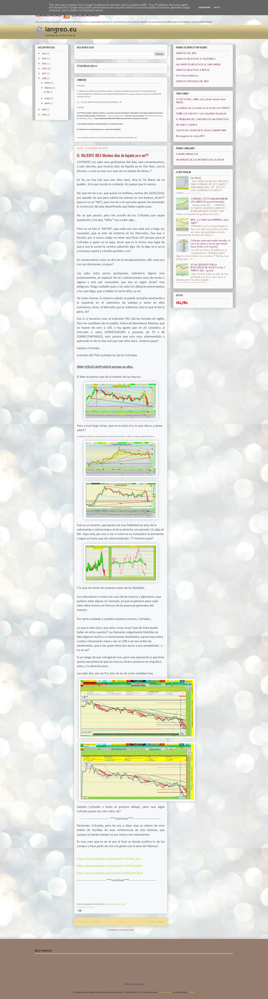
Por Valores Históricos (187, 75)
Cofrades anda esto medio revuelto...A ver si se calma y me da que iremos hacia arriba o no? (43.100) (210, 243)
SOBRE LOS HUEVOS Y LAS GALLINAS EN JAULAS (201, 113)
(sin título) (196, 177)
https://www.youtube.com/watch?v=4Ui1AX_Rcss (109, 859)
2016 (44, 68)
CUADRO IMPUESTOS (187, 154)
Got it (217, 7)
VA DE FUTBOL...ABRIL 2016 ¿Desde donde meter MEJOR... (201, 101)
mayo (48, 98)
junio (47, 103)
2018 (44, 78)
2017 (44, 73)
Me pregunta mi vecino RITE (190, 136)
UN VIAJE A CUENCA (186, 124)
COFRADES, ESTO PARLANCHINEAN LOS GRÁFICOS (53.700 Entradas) (209, 200)
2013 (44, 53)
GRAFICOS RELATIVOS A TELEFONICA (195, 58)
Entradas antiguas (156, 922)
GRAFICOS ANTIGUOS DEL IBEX (192, 81)
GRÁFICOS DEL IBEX (186, 53)
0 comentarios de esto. (86, 907)
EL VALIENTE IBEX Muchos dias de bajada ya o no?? (113, 155)
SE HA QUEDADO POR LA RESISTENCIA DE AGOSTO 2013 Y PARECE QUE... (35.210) (208, 267)
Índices (127, 984)
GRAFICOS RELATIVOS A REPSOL (193, 70)
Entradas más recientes (88, 922)
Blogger (192, 992)
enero (48, 82)
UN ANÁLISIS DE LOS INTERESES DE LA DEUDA (200, 159)
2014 (44, 58)
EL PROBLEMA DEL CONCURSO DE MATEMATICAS (202, 119)
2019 (44, 109)
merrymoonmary (165, 992)
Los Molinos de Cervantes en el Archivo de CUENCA (203, 108)
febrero (49, 87)
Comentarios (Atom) (126, 930)
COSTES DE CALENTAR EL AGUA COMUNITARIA (201, 130)
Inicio (123, 922)
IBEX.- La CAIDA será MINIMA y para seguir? (210, 221)
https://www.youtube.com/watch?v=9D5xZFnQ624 (110, 873)
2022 (44, 114)
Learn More (204, 7)
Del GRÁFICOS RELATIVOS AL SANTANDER (198, 64)
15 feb (47, 91)
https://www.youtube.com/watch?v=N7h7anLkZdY (109, 866)
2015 (44, 63)
